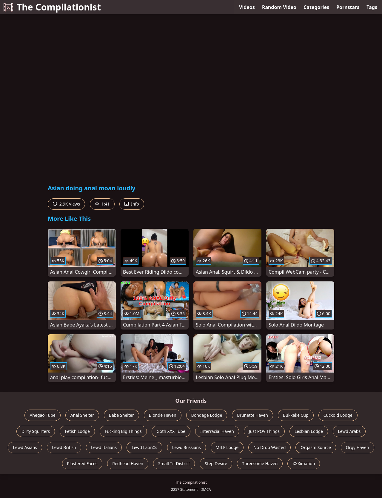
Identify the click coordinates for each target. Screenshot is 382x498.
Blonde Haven (162, 415)
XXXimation (303, 463)
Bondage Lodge (206, 415)
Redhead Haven (127, 463)
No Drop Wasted (269, 447)
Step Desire (216, 463)
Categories (316, 7)
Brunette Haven (252, 415)
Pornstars (347, 7)
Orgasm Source (316, 447)
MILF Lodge (227, 447)
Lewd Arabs (349, 431)
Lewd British (64, 447)
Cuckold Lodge (338, 415)
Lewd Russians (186, 447)
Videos (247, 7)
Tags (371, 7)
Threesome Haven (260, 463)
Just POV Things (264, 431)
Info (131, 204)
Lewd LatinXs (144, 447)
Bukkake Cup (296, 415)
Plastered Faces (82, 463)
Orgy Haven (357, 447)
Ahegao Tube (42, 415)
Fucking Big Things (123, 431)
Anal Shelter (82, 415)
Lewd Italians (104, 447)
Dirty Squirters (35, 431)
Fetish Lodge (77, 431)
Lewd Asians (25, 447)
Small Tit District (174, 463)
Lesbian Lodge (309, 431)
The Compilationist (52, 7)
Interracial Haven (217, 431)
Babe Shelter (121, 415)
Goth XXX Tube (171, 431)
